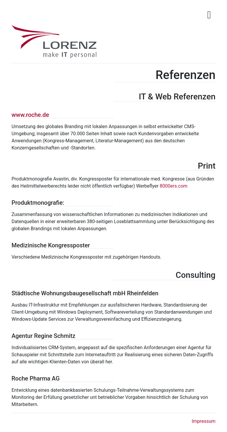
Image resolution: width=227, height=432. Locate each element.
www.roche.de (30, 114)
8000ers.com (173, 186)
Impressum (204, 421)
